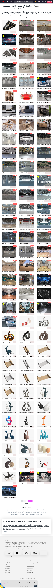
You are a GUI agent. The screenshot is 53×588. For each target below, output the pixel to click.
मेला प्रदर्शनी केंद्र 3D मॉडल (41, 144)
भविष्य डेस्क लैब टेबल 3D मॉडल (7, 497)
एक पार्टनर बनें (7, 568)
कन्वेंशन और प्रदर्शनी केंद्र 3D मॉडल (25, 257)
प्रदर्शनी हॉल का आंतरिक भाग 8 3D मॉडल (8, 229)
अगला (30, 500)
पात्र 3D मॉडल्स (17, 509)
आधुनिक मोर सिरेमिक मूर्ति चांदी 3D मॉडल (43, 328)
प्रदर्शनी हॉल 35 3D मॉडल (41, 74)
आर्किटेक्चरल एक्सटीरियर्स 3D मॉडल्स (41, 509)
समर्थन (28, 559)
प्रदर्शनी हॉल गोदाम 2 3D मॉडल (7, 257)
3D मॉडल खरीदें (8, 557)
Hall (17, 15)
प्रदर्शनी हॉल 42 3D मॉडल (24, 46)
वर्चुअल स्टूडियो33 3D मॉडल (41, 483)
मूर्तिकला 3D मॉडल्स (9, 509)
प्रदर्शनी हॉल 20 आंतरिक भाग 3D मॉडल (26, 201)
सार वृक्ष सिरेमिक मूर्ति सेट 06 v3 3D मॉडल (26, 398)
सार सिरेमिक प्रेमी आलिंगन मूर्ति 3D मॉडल (8, 426)
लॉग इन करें (44, 1)
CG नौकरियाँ (7, 572)
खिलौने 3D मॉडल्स (35, 512)
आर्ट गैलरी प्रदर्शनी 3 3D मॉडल (6, 271)
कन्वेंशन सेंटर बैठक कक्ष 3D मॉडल (25, 31)
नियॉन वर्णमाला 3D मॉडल (41, 299)
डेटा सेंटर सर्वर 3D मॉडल (40, 313)
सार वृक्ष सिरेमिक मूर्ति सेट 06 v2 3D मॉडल (43, 398)
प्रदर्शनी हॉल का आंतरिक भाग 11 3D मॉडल (26, 215)
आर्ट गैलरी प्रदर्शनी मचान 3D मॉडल (7, 299)
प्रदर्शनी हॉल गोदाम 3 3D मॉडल (41, 243)
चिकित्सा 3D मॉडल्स (43, 512)
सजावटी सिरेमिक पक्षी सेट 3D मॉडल (7, 483)
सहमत (35, 585)
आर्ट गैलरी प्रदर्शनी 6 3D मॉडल (41, 46)
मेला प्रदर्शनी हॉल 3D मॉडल (6, 158)
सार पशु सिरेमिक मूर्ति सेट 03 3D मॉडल (26, 440)
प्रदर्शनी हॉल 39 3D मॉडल (41, 60)
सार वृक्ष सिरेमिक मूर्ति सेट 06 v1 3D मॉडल (8, 412)
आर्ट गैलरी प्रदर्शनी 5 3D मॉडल (24, 60)
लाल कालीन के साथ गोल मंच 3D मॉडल (25, 102)
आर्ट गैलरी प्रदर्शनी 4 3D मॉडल (41, 257)
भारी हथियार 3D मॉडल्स (23, 514)
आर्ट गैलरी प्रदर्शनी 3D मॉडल (41, 271)
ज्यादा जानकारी (4, 583)
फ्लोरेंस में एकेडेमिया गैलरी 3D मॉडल (7, 313)
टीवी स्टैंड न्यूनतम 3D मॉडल (6, 116)
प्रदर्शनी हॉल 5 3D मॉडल (6, 243)
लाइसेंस (28, 564)
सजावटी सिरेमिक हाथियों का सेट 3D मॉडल (8, 469)
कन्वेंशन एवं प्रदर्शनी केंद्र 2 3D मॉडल (42, 102)
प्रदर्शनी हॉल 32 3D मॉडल (23, 299)
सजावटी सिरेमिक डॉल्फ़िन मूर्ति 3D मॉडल (26, 469)
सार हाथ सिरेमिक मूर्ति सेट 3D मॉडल (25, 412)
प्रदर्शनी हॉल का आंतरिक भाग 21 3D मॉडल (8, 201)
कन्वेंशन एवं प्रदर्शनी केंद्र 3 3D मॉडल (25, 88)
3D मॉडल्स (7, 559)
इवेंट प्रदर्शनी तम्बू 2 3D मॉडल (6, 88)
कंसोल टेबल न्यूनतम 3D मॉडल (41, 116)
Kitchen (12, 15)
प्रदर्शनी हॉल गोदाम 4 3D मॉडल (24, 243)
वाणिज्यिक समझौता (30, 566)
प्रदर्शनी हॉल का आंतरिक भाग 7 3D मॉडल (26, 229)
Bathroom (8, 15)
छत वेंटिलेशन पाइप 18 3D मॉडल (7, 60)
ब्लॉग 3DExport (8, 570)
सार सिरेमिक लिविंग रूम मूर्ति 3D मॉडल (25, 426)
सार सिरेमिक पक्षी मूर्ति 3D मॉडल (42, 426)
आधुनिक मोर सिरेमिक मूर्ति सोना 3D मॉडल (8, 342)
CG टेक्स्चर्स (7, 564)
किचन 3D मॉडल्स (24, 509)
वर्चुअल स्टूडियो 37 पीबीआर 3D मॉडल (8, 46)
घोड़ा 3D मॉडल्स (31, 509)
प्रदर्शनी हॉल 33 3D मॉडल (23, 158)
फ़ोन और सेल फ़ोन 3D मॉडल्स (11, 512)
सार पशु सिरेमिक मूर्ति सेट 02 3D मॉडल (43, 440)
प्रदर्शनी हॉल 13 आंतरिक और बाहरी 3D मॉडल (9, 215)
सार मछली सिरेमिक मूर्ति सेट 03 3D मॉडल (43, 412)
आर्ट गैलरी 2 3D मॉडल (5, 285)
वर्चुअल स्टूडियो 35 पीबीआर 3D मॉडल (42, 88)
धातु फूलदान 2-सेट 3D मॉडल (24, 342)
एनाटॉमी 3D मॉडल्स (38, 514)
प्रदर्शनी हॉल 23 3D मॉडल (23, 187)
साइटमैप (34, 580)
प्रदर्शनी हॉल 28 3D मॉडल (41, 172)
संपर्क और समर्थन (31, 557)
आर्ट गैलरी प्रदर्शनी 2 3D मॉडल (24, 271)
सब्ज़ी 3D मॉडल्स (20, 512)
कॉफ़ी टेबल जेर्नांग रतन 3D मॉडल (7, 130)
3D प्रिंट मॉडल (7, 561)
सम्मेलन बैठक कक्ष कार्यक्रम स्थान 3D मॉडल (43, 31)
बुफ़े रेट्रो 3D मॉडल (39, 130)
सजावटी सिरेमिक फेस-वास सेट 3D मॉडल (43, 455)
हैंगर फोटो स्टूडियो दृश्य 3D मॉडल (24, 144)
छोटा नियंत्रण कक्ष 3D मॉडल (41, 285)
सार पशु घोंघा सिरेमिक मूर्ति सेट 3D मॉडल (8, 440)
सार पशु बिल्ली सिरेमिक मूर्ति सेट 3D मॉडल (8, 455)
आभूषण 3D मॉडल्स (27, 512)
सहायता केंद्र (29, 561)
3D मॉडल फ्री (7, 563)
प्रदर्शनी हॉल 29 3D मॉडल (24, 172)
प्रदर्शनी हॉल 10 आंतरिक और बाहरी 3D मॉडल (44, 215)
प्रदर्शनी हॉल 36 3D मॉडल (23, 74)
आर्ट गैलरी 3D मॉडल (23, 285)
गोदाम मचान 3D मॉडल (5, 144)
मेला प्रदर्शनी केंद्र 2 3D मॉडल (6, 74)
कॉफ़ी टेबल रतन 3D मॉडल (24, 130)
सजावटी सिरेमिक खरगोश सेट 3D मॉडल (26, 455)
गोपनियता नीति (30, 568)
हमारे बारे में (7, 540)
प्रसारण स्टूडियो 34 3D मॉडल (24, 483)
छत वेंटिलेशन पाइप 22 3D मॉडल (7, 31)
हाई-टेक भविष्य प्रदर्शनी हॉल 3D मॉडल (8, 328)
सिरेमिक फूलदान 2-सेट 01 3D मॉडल (42, 342)
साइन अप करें (49, 1)
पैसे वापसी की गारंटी (30, 572)
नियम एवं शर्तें (29, 570)
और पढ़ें (5, 531)
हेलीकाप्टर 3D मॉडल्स (14, 514)
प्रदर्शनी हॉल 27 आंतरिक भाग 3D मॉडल (8, 187)
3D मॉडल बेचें (7, 566)
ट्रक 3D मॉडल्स (31, 514)
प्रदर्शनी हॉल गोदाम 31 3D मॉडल (42, 158)
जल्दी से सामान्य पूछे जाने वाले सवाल (33, 563)
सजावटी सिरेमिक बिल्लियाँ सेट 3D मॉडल (43, 469)
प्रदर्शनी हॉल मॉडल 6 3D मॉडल (41, 229)
